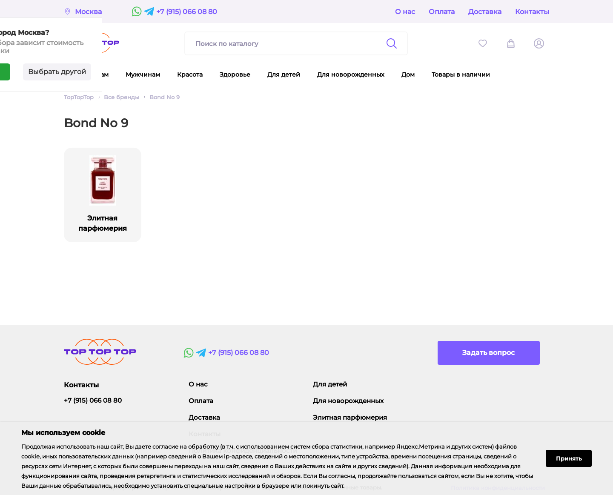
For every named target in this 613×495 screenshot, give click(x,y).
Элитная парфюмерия (350, 417)
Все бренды (121, 97)
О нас (405, 12)
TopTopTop (79, 97)
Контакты (532, 12)
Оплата (442, 12)
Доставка (484, 12)
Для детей (330, 384)
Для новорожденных (348, 401)
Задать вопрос (488, 353)
